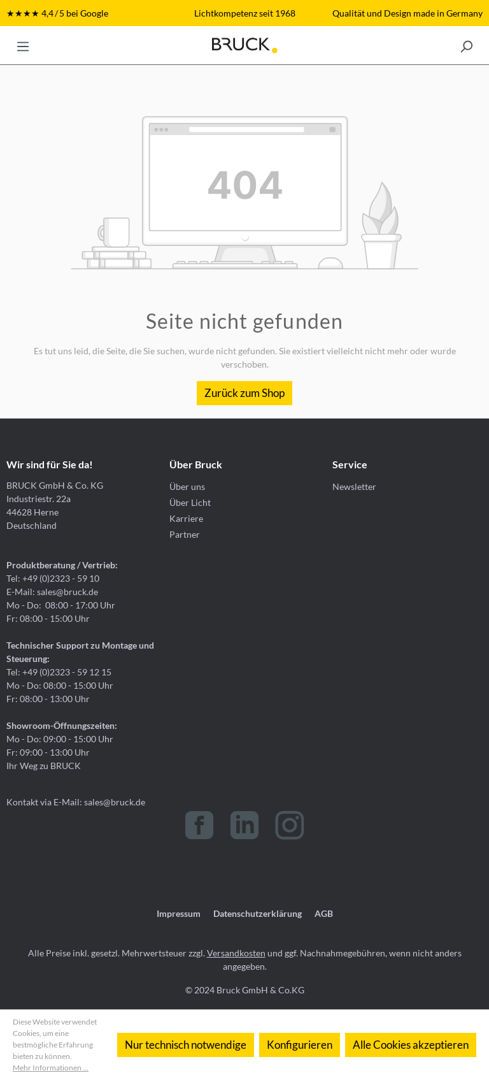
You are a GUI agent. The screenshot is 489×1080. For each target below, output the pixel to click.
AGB (324, 913)
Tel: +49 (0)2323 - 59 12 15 (58, 671)
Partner (184, 534)
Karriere (186, 518)
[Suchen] (466, 45)
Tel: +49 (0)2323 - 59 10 (52, 578)
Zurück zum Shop (244, 393)
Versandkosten (236, 952)
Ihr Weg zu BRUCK (43, 765)
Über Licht (190, 502)
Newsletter (354, 486)
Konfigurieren (299, 1044)
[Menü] (23, 45)
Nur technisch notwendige (185, 1044)
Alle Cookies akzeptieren (411, 1044)
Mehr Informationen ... (51, 1067)
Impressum (179, 913)
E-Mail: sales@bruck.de (52, 591)
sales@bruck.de (114, 801)
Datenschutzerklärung (257, 913)
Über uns (187, 486)
